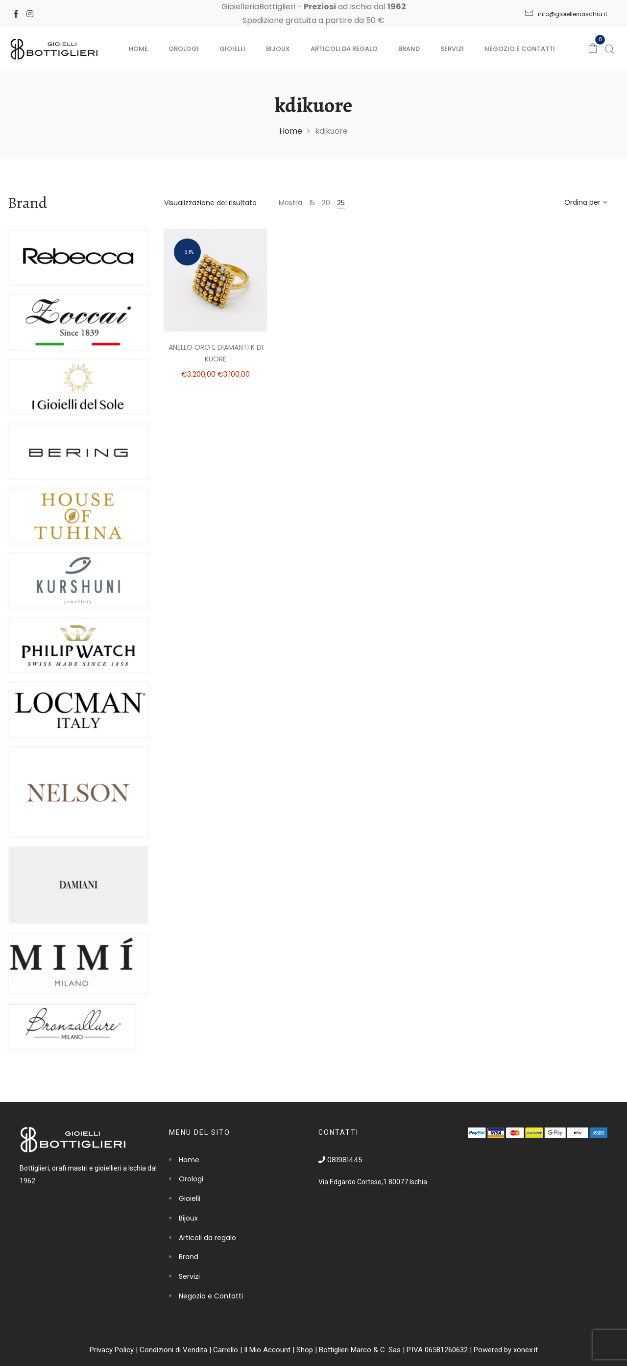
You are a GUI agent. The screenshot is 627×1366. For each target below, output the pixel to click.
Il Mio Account (267, 1349)
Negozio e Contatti (519, 48)
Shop (304, 1349)
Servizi (452, 48)
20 (326, 203)
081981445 (340, 1160)
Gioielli (232, 48)
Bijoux (278, 48)
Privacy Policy (112, 1349)
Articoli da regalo (344, 48)
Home (138, 48)
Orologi (184, 48)
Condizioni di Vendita (173, 1349)
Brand (409, 48)
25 (341, 203)
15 (312, 203)
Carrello (225, 1349)
